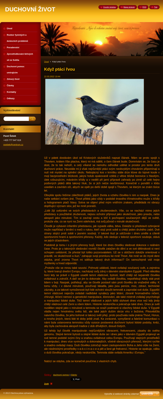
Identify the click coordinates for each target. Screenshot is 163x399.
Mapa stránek (129, 7)
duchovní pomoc (61, 375)
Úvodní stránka (109, 7)
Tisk (155, 7)
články (74, 375)
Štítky (47, 375)
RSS (144, 7)
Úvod (46, 62)
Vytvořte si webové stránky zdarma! (121, 394)
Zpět (46, 384)
